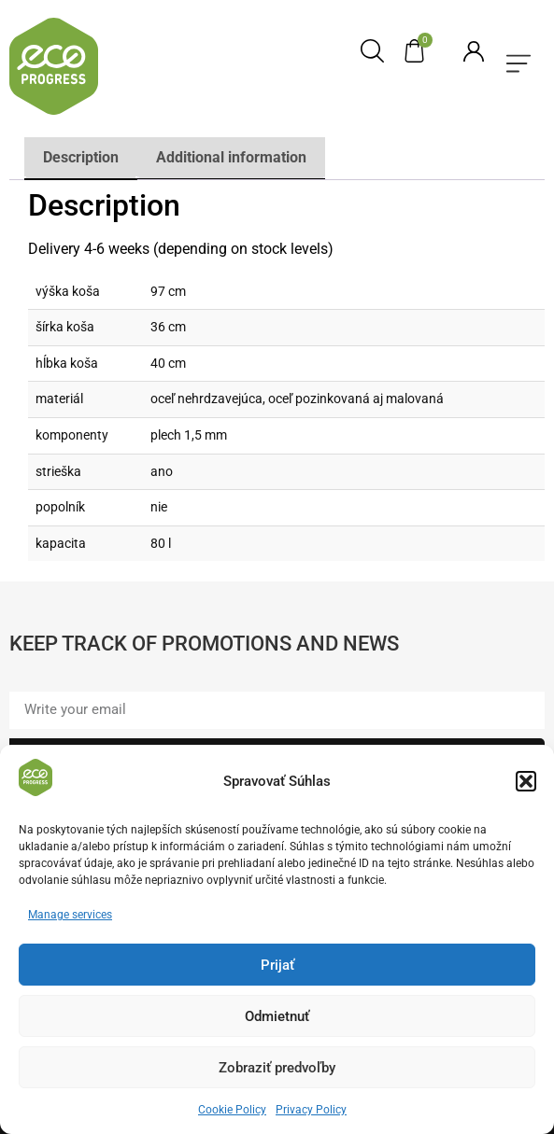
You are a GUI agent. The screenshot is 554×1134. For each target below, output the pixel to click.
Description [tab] (81, 157)
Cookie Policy (232, 1114)
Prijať (277, 968)
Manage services (70, 919)
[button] (526, 785)
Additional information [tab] (231, 157)
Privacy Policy (311, 1114)
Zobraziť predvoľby (277, 1071)
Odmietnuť (277, 1020)
